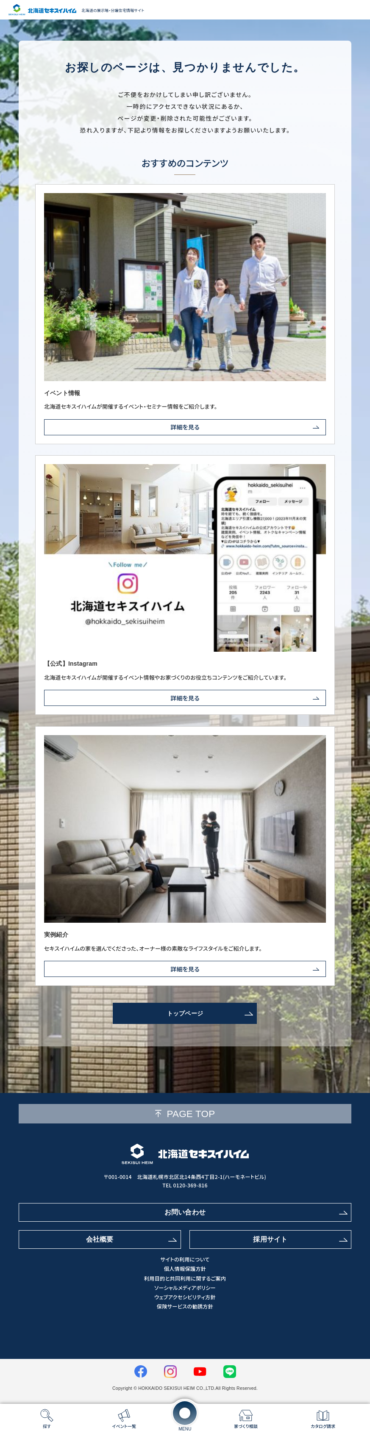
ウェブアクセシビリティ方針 (185, 1297)
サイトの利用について (185, 1259)
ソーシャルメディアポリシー (185, 1288)
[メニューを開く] (185, 1413)
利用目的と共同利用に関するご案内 (185, 1278)
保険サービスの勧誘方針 (185, 1306)
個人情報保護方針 (185, 1269)
